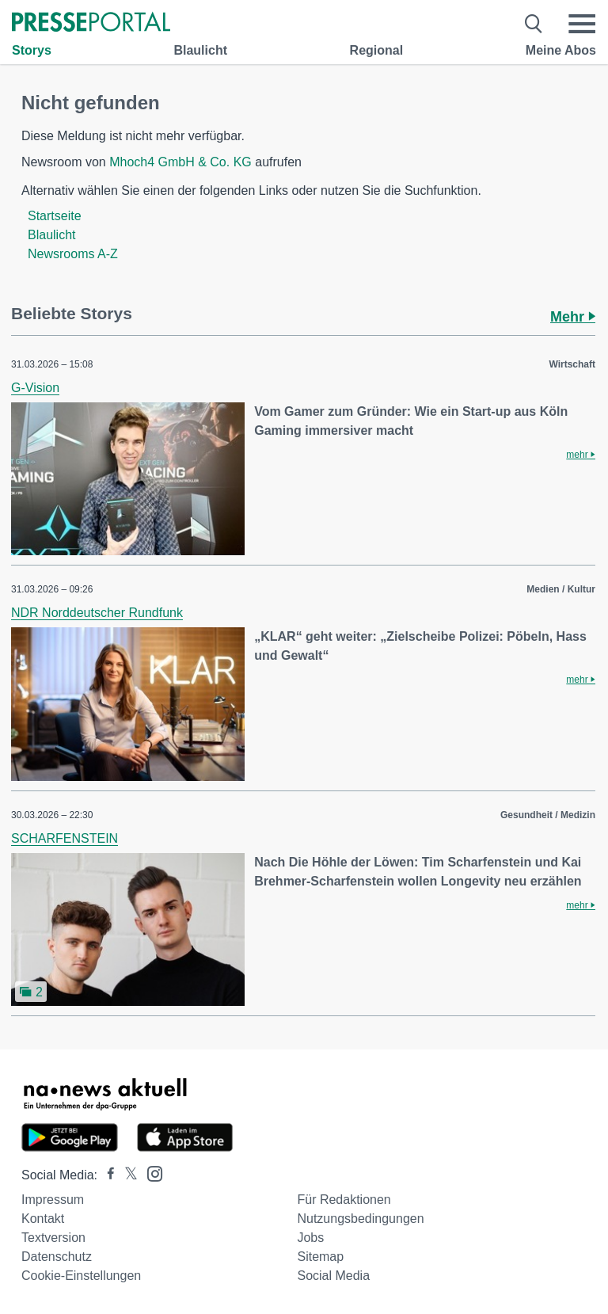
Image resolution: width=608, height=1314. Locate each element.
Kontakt (42, 1218)
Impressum (52, 1199)
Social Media (333, 1275)
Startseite (55, 216)
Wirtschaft (572, 364)
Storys (31, 50)
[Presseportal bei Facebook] (106, 1175)
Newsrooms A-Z (73, 254)
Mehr (572, 317)
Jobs (310, 1237)
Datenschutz (56, 1256)
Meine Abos (561, 50)
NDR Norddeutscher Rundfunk (97, 612)
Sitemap (320, 1256)
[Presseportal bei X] (126, 1175)
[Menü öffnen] (582, 24)
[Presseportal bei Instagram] (150, 1172)
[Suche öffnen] (534, 24)
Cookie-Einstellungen (81, 1275)
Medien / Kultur (560, 589)
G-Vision (35, 387)
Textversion (53, 1237)
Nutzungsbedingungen (360, 1218)
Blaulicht (200, 50)
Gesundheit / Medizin (547, 815)
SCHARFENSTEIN (64, 838)
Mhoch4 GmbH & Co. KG (180, 162)
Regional (377, 50)
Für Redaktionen (343, 1199)
